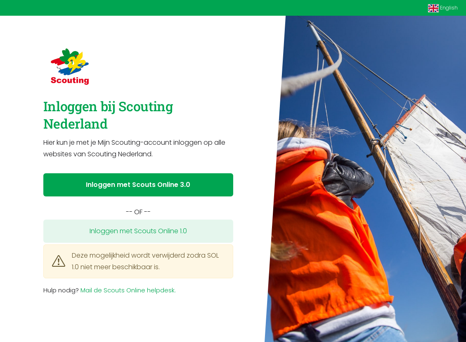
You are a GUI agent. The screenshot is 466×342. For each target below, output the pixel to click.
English (443, 8)
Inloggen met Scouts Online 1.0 (138, 231)
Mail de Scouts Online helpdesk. (128, 290)
